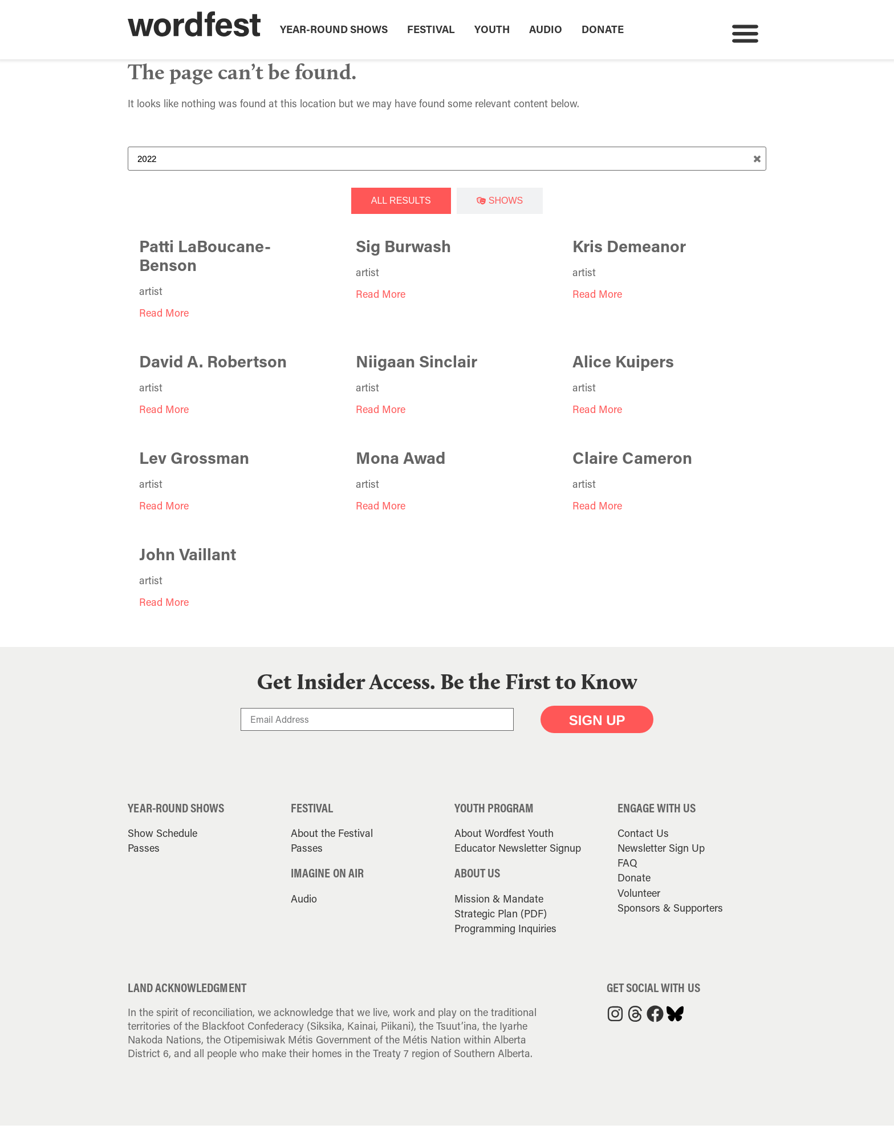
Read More (164, 324)
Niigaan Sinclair (416, 373)
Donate (603, 29)
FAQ (627, 874)
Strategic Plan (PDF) (500, 925)
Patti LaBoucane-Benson (205, 267)
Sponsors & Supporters (670, 919)
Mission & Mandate (498, 910)
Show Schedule (162, 845)
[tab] (401, 213)
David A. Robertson (213, 373)
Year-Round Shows (334, 29)
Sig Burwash (403, 258)
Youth (492, 29)
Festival (431, 29)
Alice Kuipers (623, 373)
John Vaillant (187, 566)
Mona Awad (400, 469)
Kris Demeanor (629, 258)
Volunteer (638, 904)
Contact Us (643, 845)
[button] (745, 32)
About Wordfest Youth (504, 845)
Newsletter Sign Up (661, 860)
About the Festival (332, 845)
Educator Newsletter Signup (517, 860)
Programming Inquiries (505, 939)
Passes (144, 860)
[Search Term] (447, 171)
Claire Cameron (632, 469)
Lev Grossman (194, 469)
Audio (545, 29)
